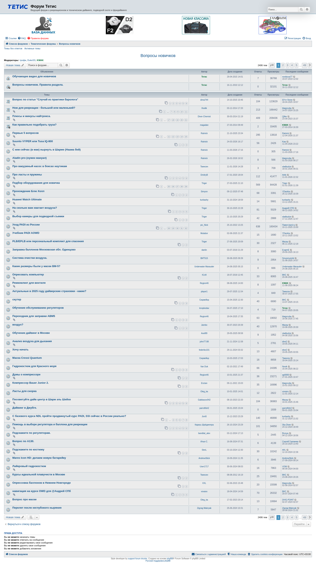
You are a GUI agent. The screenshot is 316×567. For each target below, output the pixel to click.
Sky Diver (286, 425)
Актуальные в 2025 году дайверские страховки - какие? (49, 291)
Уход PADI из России (26, 224)
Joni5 (204, 416)
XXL (204, 483)
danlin (204, 250)
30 (177, 228)
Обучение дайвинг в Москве (31, 332)
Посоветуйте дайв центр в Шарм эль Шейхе (41, 399)
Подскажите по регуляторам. (31, 432)
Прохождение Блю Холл (28, 191)
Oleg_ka (204, 391)
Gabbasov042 (204, 400)
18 (173, 120)
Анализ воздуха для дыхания (32, 341)
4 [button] (292, 65)
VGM (284, 466)
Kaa (284, 142)
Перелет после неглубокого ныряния (36, 507)
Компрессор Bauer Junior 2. (30, 382)
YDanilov (286, 191)
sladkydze (286, 166)
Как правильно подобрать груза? (34, 124)
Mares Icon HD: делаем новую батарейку (39, 457)
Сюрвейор (204, 300)
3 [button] (287, 65)
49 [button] (304, 65)
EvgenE (285, 250)
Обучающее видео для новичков (34, 76)
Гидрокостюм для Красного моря (34, 366)
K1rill (204, 275)
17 (169, 120)
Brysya (285, 433)
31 (182, 228)
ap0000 (285, 375)
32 (186, 228)
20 (182, 120)
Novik (284, 366)
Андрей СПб (288, 208)
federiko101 (204, 350)
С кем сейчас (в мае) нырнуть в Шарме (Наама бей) (46, 149)
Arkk (284, 175)
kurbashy (204, 200)
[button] (272, 65)
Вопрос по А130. (23, 441)
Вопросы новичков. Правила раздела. (37, 84)
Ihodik (204, 108)
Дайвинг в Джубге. (24, 407)
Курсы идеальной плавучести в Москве (38, 474)
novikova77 (287, 77)
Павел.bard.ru (288, 225)
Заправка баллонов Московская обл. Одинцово (44, 249)
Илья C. (204, 441)
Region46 (204, 283)
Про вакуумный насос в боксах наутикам (39, 166)
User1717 (204, 466)
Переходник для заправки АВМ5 (33, 316)
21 (186, 120)
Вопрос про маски (24, 499)
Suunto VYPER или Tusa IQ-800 (32, 141)
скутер (16, 299)
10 (182, 112)
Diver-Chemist (204, 116)
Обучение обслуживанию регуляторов (38, 307)
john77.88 (204, 341)
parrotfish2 (204, 408)
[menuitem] (22, 38)
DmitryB (204, 175)
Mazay (285, 242)
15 (186, 137)
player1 (204, 291)
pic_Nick (204, 225)
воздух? (17, 324)
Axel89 (204, 333)
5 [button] (296, 65)
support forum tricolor (137, 558)
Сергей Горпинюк (290, 441)
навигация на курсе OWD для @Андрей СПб (41, 491)
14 (182, 137)
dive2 (284, 341)
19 (177, 120)
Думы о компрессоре (26, 374)
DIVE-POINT (288, 500)
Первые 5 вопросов (25, 132)
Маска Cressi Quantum (27, 357)
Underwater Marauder (204, 266)
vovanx (285, 391)
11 (186, 112)
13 (177, 137)
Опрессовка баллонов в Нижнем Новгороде (41, 482)
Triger (204, 183)
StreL (204, 450)
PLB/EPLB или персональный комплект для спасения (48, 241)
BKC (284, 275)
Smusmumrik (288, 258)
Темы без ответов (13, 48)
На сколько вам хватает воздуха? (34, 207)
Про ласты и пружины (27, 174)
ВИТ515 (204, 258)
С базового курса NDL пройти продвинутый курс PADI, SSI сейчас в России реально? (69, 416)
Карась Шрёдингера (204, 425)
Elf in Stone (287, 100)
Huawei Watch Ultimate (27, 199)
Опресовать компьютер (28, 274)
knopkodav (204, 308)
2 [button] (283, 65)
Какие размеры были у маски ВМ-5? (36, 266)
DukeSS (31, 60)
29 (186, 187)
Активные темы (32, 48)
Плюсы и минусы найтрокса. (31, 116)
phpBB (170, 558)
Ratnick (204, 133)
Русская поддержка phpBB (158, 561)
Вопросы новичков (158, 55)
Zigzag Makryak (204, 508)
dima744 (204, 100)
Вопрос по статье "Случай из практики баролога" (45, 99)
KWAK (40, 60)
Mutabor (204, 233)
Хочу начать (20, 349)
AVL (284, 450)
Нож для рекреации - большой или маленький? (43, 107)
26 (173, 187)
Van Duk (204, 366)
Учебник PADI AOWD (25, 232)
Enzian (204, 383)
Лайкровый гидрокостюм (29, 466)
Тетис (204, 77)
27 (177, 187)
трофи (22, 60)
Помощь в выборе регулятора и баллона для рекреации (49, 424)
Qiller (284, 116)
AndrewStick (204, 458)
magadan (204, 125)
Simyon (204, 191)
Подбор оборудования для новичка (36, 182)
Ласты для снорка (24, 391)
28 (182, 187)
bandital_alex (204, 433)
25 (169, 187)
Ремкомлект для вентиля (29, 282)
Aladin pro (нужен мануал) (29, 157)
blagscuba (286, 108)
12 (173, 137)
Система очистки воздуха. (29, 257)
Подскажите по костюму (28, 449)
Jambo (204, 325)
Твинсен (204, 166)
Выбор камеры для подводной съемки (38, 216)
